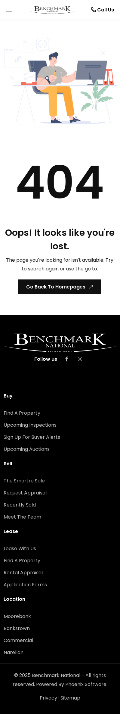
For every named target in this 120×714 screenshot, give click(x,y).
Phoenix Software (85, 684)
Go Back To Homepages (59, 286)
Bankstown (17, 628)
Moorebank (17, 616)
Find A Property (22, 413)
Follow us (45, 359)
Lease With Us (20, 548)
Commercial (18, 640)
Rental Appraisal (23, 572)
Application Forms (25, 584)
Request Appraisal (25, 492)
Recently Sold (20, 504)
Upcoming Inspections (30, 425)
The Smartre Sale (24, 480)
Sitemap (70, 697)
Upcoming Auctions (27, 449)
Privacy (48, 697)
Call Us (102, 10)
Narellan (13, 652)
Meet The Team (22, 516)
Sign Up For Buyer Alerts (32, 437)
